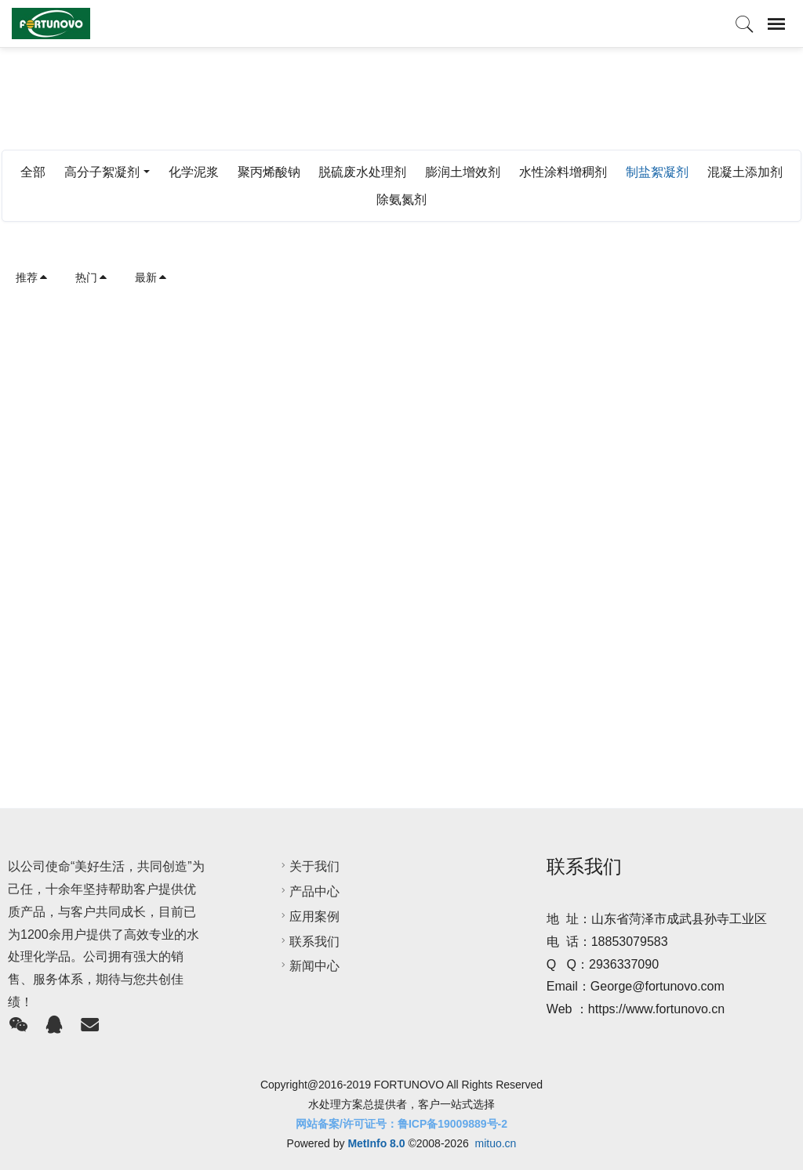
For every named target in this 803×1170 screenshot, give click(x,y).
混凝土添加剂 (745, 172)
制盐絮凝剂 (657, 172)
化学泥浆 (194, 172)
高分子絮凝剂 (102, 172)
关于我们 (308, 866)
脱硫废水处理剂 (362, 172)
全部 (32, 172)
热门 (91, 277)
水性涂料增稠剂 (563, 172)
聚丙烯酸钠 (269, 172)
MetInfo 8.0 (376, 1143)
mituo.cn (495, 1143)
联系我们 (308, 941)
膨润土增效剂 (462, 172)
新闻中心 (308, 966)
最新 (151, 277)
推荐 (32, 277)
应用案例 (308, 916)
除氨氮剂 (401, 199)
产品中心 (308, 891)
